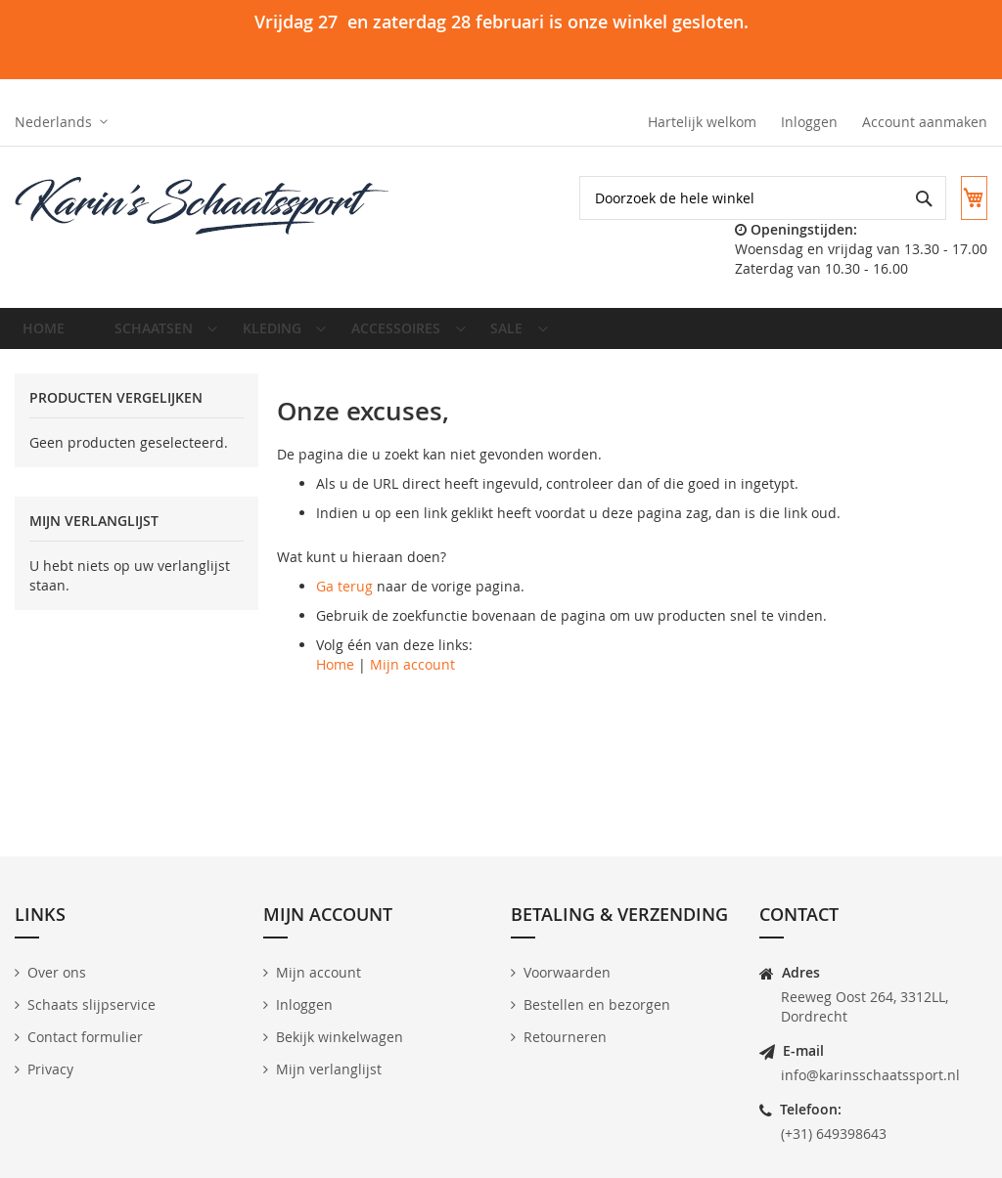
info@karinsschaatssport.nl (870, 1075)
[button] (61, 122)
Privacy (50, 1069)
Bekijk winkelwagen (339, 1036)
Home (335, 679)
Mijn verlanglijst (329, 1069)
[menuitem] (156, 335)
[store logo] (203, 207)
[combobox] (746, 198)
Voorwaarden (567, 972)
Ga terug (344, 600)
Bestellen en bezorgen (597, 1004)
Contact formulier (85, 1036)
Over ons (56, 972)
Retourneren (565, 1036)
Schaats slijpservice (91, 1004)
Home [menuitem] (49, 335)
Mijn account (412, 679)
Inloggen (809, 121)
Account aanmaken (924, 121)
